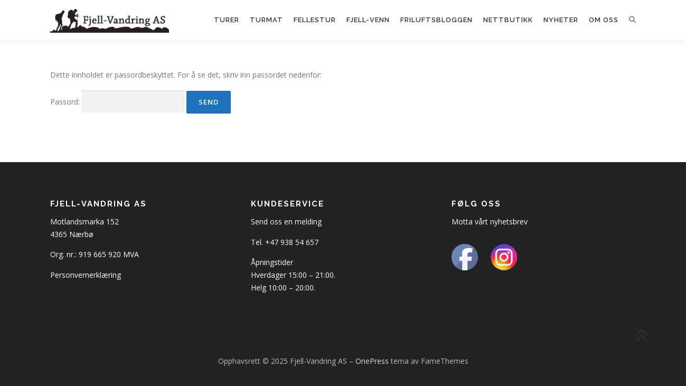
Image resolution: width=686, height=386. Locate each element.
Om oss (603, 20)
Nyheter (560, 20)
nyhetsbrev (509, 221)
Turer (226, 20)
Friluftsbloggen (436, 20)
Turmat (266, 20)
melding (308, 221)
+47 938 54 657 (291, 242)
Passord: (117, 101)
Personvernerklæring (85, 275)
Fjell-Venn (368, 20)
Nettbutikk (508, 20)
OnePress (372, 361)
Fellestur (315, 20)
